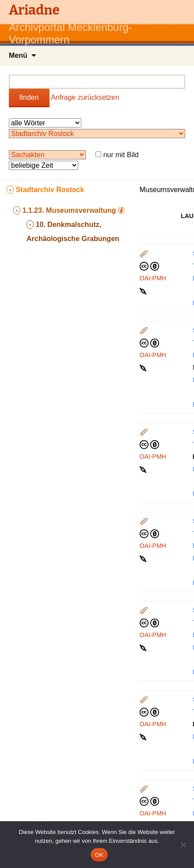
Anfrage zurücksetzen (85, 97)
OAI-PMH (153, 278)
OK (99, 855)
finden (29, 97)
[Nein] (183, 844)
